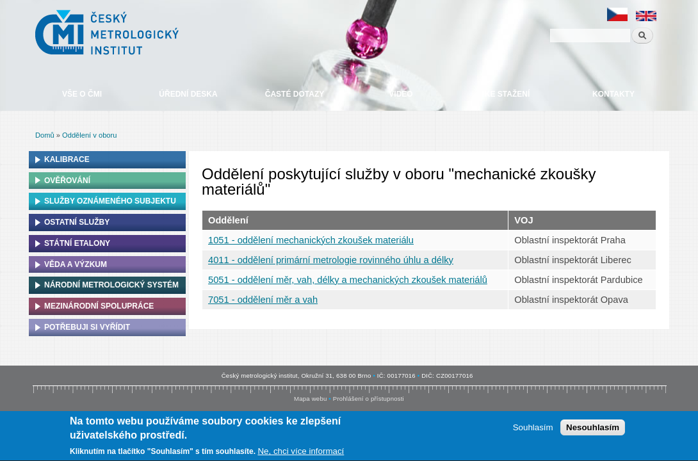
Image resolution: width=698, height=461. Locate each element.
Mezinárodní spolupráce (99, 306)
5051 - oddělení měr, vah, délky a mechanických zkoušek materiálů (347, 280)
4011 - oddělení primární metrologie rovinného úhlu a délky (330, 260)
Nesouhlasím (592, 429)
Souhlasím (533, 429)
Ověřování (67, 180)
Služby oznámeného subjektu (110, 201)
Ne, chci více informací (300, 453)
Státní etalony (77, 243)
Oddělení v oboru (89, 135)
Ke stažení (507, 94)
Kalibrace (67, 159)
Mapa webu (310, 398)
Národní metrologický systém (111, 284)
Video (400, 94)
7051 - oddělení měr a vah (263, 300)
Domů (44, 135)
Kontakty (613, 94)
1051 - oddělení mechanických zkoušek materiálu (311, 240)
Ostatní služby (77, 222)
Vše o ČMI (82, 94)
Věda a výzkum (75, 264)
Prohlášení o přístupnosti (368, 398)
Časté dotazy (294, 94)
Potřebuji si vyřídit (87, 327)
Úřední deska (188, 94)
